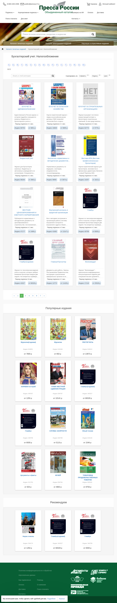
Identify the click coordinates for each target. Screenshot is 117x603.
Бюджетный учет (26, 158)
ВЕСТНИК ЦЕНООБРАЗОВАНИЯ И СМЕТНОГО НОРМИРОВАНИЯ (26, 212)
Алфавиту (82, 76)
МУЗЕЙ (58, 475)
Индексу (95, 76)
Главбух (90, 210)
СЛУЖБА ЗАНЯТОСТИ (58, 431)
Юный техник (87, 431)
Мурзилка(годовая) (28, 342)
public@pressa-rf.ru (29, 4)
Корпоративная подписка (28, 12)
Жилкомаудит (90, 262)
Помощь (40, 580)
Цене (105, 76)
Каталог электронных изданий (58, 43)
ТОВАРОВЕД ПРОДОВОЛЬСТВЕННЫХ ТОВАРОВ (88, 477)
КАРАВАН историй (28, 386)
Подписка (9, 12)
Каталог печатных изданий (21, 43)
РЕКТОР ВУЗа (87, 342)
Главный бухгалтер (58, 262)
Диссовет (24, 19)
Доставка (100, 12)
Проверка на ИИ (78, 12)
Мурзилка (58, 342)
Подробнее (51, 599)
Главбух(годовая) (26, 262)
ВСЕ (9, 69)
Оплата (90, 12)
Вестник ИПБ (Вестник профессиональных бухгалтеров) (91, 160)
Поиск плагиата (11, 19)
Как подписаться (25, 580)
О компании (41, 585)
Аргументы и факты (28, 475)
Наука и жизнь (28, 536)
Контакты (76, 19)
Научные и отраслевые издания (95, 43)
